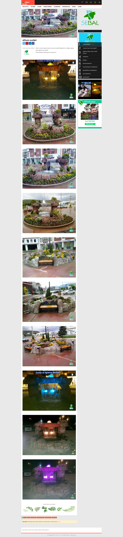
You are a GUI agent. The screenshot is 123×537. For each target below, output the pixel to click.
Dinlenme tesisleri (40, 517)
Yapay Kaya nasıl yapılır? (90, 48)
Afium (25, 517)
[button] (24, 43)
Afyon (29, 517)
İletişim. (59, 521)
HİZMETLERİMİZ (47, 6)
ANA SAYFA (25, 6)
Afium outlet (30, 40)
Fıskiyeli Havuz (48, 517)
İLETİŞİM (33, 6)
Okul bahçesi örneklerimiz (90, 67)
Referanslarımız (87, 63)
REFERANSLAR (66, 6)
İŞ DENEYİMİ (57, 6)
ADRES (74, 6)
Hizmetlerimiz (87, 74)
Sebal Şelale (86, 44)
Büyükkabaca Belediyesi (90, 70)
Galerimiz (85, 56)
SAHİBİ (79, 6)
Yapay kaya (54, 517)
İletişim (85, 60)
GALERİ (39, 6)
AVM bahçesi (33, 517)
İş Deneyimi (86, 77)
